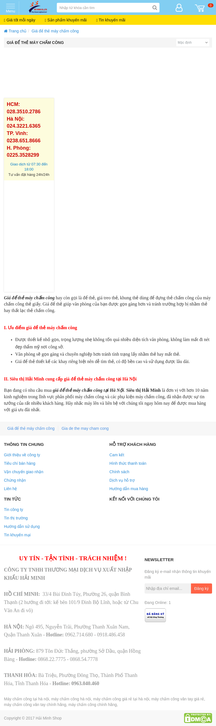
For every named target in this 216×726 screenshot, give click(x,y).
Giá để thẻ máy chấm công (55, 31)
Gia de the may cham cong (85, 428)
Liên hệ (10, 488)
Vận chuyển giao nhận (23, 472)
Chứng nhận (15, 480)
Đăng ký (201, 588)
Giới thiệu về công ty (22, 455)
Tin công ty (13, 509)
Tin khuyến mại (17, 535)
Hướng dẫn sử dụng (22, 526)
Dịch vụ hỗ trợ (122, 480)
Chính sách (119, 472)
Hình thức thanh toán (127, 463)
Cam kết (116, 455)
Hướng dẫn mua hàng (128, 488)
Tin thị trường (16, 518)
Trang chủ (15, 31)
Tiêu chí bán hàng (19, 463)
